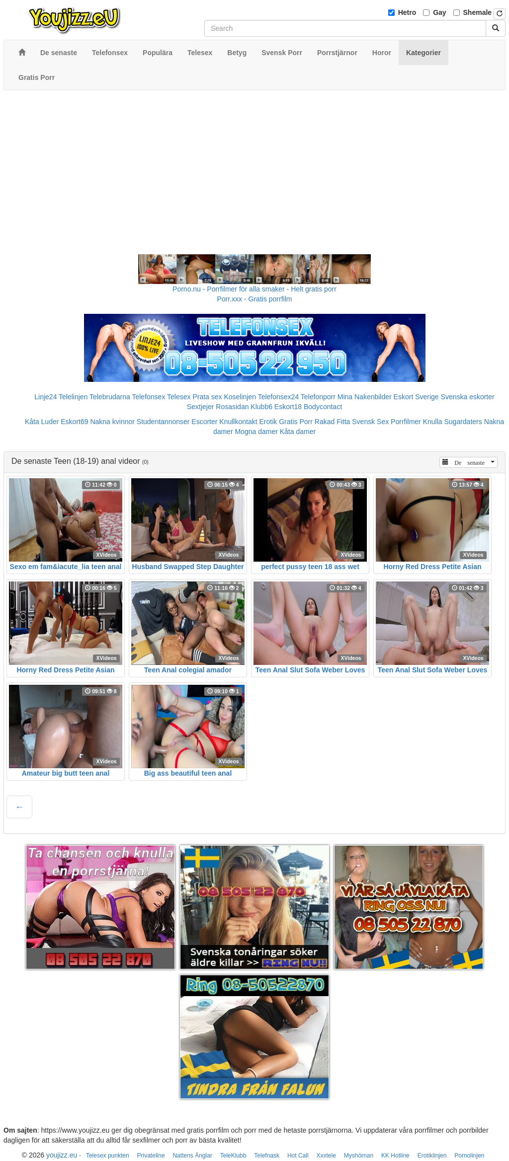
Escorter (204, 422)
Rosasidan (232, 407)
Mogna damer (256, 431)
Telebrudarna (109, 397)
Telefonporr (318, 397)
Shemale (477, 12)
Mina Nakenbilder (365, 397)
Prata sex (207, 397)
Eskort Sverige (416, 397)
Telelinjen (73, 397)
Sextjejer (200, 407)
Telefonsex (148, 397)
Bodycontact (323, 407)
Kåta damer (298, 431)
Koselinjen (240, 397)
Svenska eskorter (468, 397)
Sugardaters (463, 422)
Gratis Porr (296, 422)
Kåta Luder (42, 422)
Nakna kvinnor (112, 422)
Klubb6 (261, 407)
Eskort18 (288, 407)
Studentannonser (163, 422)
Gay (439, 12)
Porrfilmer (406, 422)
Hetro (407, 12)
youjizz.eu (61, 1155)
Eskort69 (74, 422)
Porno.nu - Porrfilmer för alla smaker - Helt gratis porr (254, 289)
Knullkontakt (238, 422)
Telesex (178, 397)
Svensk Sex (370, 422)
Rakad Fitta (332, 422)
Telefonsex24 (278, 397)
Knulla (432, 422)
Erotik (268, 422)
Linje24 (45, 397)
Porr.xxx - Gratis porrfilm (254, 299)
